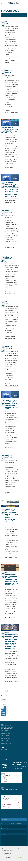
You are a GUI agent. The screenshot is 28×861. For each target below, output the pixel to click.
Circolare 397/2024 (8, 71)
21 (2, 713)
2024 (17, 15)
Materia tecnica (9, 112)
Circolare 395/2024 (8, 258)
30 (4, 715)
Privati (7, 62)
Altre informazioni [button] (6, 853)
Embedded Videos (10, 200)
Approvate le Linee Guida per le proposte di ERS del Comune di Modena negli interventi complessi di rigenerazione (11, 515)
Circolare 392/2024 (8, 456)
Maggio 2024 (4, 700)
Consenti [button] (20, 857)
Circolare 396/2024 (8, 211)
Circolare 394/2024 (8, 302)
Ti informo (12, 202)
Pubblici (16, 557)
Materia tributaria (10, 60)
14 (2, 711)
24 (5, 713)
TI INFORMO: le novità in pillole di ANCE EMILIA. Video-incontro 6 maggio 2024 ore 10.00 (11, 404)
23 (4, 713)
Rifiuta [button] (8, 857)
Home (13, 15)
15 (3, 711)
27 (1, 715)
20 (1, 713)
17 (5, 711)
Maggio (21, 15)
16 (4, 711)
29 (3, 715)
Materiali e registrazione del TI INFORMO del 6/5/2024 (11, 130)
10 (5, 709)
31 (5, 715)
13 (1, 711)
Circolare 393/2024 (8, 347)
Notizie (11, 557)
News (6, 557)
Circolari (7, 58)
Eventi (7, 167)
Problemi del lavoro (10, 249)
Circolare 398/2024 (8, 22)
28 (2, 715)
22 (3, 713)
